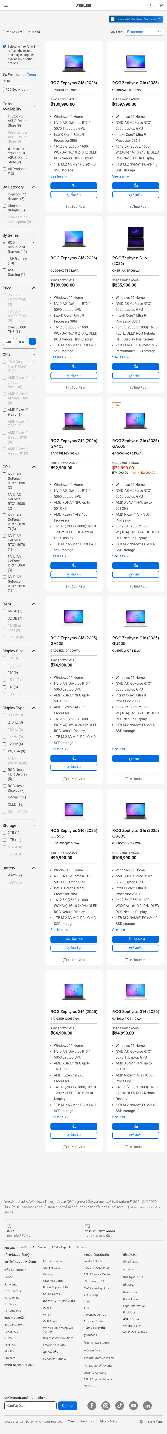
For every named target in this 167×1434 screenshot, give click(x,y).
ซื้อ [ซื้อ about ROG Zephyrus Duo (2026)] (136, 367)
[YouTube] (133, 1405)
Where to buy (132, 1326)
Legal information (134, 1306)
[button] (6, 5)
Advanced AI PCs (95, 1315)
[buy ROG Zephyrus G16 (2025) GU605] (135, 641)
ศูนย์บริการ (90, 1335)
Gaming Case (51, 1268)
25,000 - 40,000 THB (17, 299)
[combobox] (144, 32)
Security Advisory (95, 1373)
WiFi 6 (47, 1315)
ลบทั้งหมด (29, 74)
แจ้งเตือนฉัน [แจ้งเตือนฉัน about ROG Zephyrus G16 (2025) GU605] (74, 939)
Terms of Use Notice (81, 1421)
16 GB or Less (14, 628)
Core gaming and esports (19, 219)
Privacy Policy (108, 1421)
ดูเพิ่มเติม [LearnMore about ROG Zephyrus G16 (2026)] (74, 194)
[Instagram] (105, 1405)
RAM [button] (19, 604)
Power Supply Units (55, 1287)
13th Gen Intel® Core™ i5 (17, 366)
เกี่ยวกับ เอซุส (131, 1262)
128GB (15, 854)
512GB (15, 847)
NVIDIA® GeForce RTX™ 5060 (16, 563)
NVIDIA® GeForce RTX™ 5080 (16, 501)
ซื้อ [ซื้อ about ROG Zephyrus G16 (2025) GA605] (136, 565)
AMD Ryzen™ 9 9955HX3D (18, 437)
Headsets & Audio (54, 1359)
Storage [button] (19, 825)
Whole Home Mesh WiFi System (58, 1329)
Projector (10, 1358)
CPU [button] (19, 354)
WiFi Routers (51, 1321)
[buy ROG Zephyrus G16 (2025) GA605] (135, 443)
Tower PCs (11, 1332)
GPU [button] (19, 467)
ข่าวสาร (128, 1269)
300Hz (15, 715)
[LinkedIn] (147, 1405)
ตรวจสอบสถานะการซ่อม (99, 1358)
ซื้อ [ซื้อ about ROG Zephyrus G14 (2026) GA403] (74, 565)
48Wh (15, 882)
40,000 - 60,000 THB (17, 316)
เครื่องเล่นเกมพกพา (16, 1270)
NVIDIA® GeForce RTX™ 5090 (16, 481)
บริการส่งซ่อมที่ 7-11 (95, 1281)
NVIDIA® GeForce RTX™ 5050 (16, 584)
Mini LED (17, 812)
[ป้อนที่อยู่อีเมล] (30, 1405)
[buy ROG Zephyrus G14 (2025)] (73, 1012)
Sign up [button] (67, 1406)
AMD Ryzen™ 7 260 (18, 423)
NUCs (8, 1338)
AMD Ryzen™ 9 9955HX (18, 451)
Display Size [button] (19, 651)
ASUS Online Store (135, 1332)
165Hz (15, 729)
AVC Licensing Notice (97, 1288)
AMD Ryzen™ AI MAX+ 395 (18, 398)
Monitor (9, 1351)
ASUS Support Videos (98, 1379)
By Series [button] (19, 235)
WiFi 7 (47, 1308)
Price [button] (19, 288)
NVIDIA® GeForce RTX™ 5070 (16, 542)
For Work (10, 1304)
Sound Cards (51, 1294)
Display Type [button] (19, 708)
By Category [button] (19, 187)
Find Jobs (129, 1312)
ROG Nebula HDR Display (17, 774)
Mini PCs (10, 1345)
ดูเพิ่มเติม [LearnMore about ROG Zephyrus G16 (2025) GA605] (136, 574)
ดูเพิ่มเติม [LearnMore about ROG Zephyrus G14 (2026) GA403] (74, 574)
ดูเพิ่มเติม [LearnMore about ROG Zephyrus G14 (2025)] (74, 1135)
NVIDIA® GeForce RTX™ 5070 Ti (16, 522)
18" (13, 658)
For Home (10, 1284)
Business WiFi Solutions (58, 1338)
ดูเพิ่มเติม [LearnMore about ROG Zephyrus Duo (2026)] (136, 375)
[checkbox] (19, 219)
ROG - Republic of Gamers (69, 1247)
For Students (12, 1311)
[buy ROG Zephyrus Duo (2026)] (135, 261)
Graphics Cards (53, 1281)
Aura (87, 1308)
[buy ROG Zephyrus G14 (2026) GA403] (73, 443)
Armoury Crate (93, 1321)
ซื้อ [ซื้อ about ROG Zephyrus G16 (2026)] (74, 186)
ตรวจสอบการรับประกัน (98, 1366)
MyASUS (89, 1386)
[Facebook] (91, 1405)
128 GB (16, 637)
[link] (83, 5)
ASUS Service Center (97, 1274)
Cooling (48, 1274)
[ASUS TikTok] (119, 1405)
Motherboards (52, 1261)
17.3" (14, 665)
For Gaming (11, 1297)
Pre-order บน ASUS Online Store (17, 137)
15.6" (14, 680)
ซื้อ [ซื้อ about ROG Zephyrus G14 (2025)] (74, 1126)
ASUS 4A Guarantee (97, 1268)
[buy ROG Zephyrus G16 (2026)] (73, 83)
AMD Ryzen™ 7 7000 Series (18, 382)
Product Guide (93, 1261)
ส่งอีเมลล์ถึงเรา (93, 1350)
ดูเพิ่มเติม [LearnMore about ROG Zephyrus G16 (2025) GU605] (136, 758)
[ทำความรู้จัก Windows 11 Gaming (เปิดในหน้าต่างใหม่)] (136, 23)
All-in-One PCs (13, 1325)
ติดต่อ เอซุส (130, 1292)
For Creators (12, 1291)
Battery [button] (19, 868)
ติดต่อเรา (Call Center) (97, 1343)
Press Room (131, 1299)
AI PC (87, 1301)
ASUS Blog (91, 1295)
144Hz (15, 737)
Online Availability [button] (19, 106)
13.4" (14, 694)
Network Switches (55, 1344)
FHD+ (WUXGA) (17, 760)
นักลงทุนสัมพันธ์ (133, 1277)
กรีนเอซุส (129, 1285)
